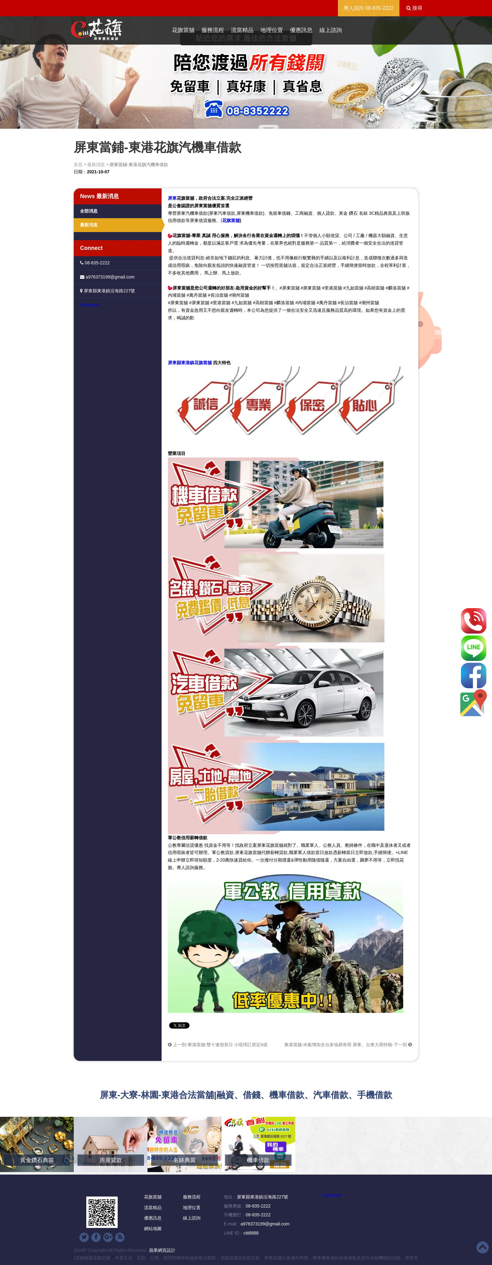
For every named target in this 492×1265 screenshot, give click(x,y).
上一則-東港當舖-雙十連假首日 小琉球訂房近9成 (217, 1044)
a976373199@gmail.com (107, 276)
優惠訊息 (301, 30)
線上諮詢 (330, 30)
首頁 (78, 164)
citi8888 (251, 1232)
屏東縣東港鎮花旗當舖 (190, 362)
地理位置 (271, 30)
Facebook (89, 304)
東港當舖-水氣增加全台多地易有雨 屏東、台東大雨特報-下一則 (348, 1044)
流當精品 (242, 30)
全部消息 (89, 211)
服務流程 (212, 30)
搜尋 (414, 8)
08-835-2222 (379, 8)
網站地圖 (153, 1228)
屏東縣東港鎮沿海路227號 (107, 290)
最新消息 (96, 164)
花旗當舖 (183, 30)
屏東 (172, 198)
